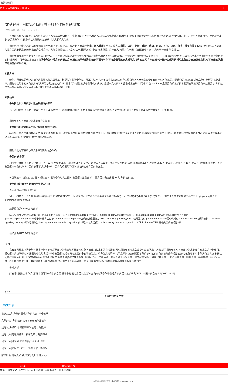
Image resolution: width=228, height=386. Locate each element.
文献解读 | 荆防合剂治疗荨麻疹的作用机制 (23, 320)
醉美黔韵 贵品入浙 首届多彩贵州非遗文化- (24, 355)
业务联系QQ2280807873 (122, 381)
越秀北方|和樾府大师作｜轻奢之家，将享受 (24, 348)
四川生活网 (37, 370)
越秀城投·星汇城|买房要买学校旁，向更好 (23, 327)
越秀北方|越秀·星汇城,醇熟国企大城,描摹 (23, 341)
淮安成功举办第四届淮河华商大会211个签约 (24, 313)
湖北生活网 (65, 370)
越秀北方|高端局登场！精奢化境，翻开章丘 (24, 334)
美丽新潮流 (51, 370)
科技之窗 (12, 370)
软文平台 (24, 370)
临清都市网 (7, 2)
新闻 (24, 8)
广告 (2, 8)
